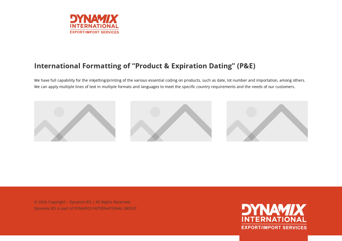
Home (131, 18)
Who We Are (205, 18)
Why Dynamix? (176, 18)
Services (149, 18)
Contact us (171, 26)
